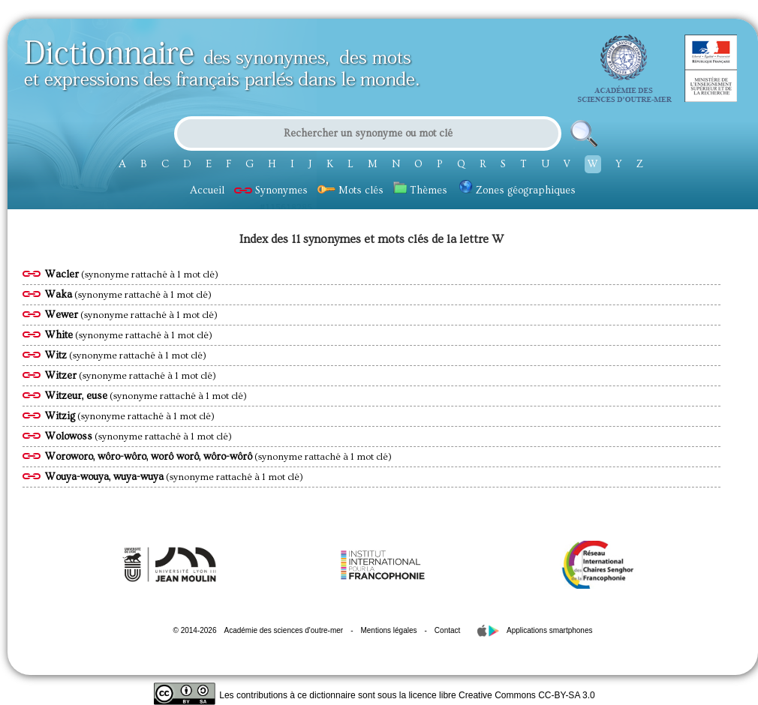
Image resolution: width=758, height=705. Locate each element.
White (59, 335)
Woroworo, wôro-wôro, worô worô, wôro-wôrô (148, 457)
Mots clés (350, 190)
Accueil (207, 190)
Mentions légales (388, 630)
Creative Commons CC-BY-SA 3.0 (527, 695)
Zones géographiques (517, 190)
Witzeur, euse (76, 396)
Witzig (60, 416)
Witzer (61, 376)
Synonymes (271, 190)
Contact (447, 630)
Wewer (61, 315)
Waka (58, 295)
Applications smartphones (550, 630)
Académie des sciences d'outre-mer (283, 630)
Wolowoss (68, 436)
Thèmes (420, 190)
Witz (56, 356)
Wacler (62, 274)
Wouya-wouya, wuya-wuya (104, 477)
